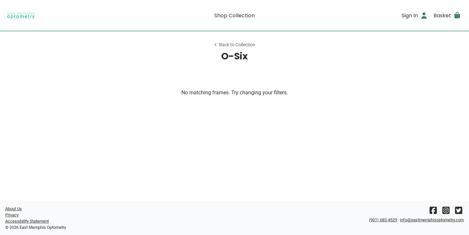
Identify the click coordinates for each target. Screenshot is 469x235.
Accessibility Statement (27, 221)
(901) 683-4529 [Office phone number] (383, 219)
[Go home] (62, 15)
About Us (13, 208)
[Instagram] (446, 212)
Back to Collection (234, 45)
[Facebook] (433, 212)
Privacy (12, 214)
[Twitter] (458, 212)
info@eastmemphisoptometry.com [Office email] (432, 219)
